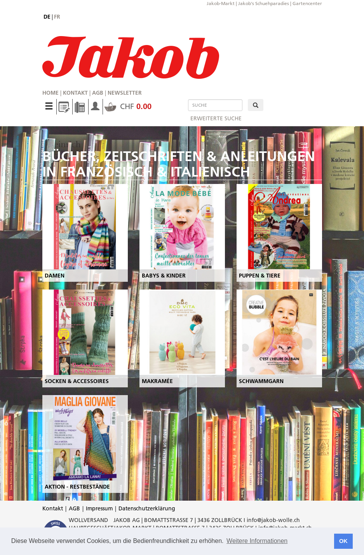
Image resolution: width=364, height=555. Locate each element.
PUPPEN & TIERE (259, 275)
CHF (128, 106)
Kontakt (75, 92)
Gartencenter (307, 3)
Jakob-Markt (221, 3)
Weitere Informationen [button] (256, 541)
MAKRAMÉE (157, 381)
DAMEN (54, 275)
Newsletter (125, 92)
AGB (97, 92)
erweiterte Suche (216, 118)
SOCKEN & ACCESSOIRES (77, 381)
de (47, 16)
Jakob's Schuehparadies (263, 3)
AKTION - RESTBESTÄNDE (77, 486)
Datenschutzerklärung (146, 508)
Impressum (99, 508)
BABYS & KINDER (164, 275)
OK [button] (343, 541)
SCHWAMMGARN (261, 381)
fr (57, 16)
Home (50, 92)
